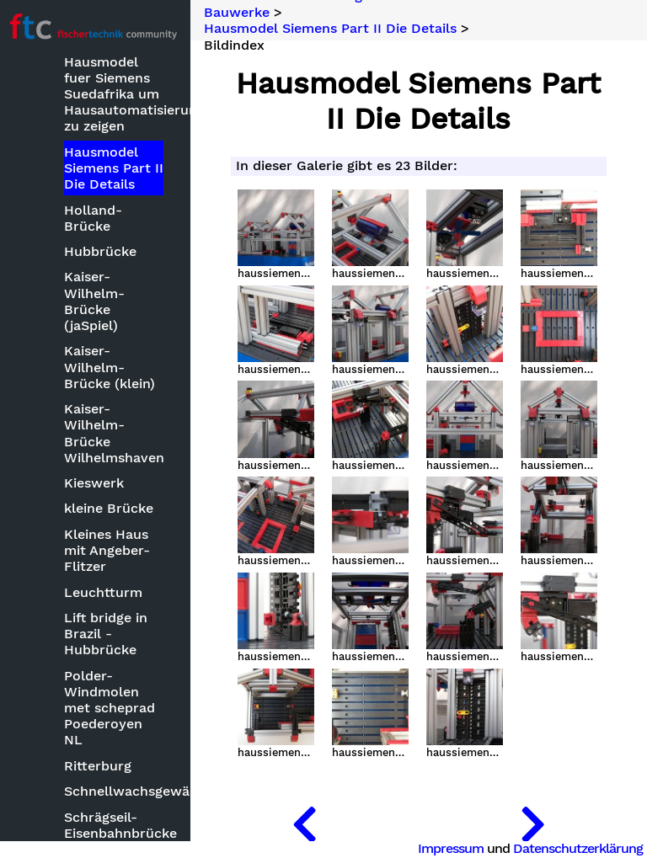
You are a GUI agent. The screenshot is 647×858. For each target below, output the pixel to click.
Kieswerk (97, 483)
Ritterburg (101, 766)
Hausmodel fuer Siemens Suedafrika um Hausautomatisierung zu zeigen (117, 94)
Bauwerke (240, 12)
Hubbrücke (103, 251)
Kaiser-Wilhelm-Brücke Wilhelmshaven (117, 433)
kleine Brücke (112, 508)
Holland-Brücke (96, 218)
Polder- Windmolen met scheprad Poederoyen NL (112, 708)
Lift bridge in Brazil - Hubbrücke (109, 634)
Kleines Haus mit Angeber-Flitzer (110, 550)
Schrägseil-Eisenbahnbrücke (117, 825)
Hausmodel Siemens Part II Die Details (117, 168)
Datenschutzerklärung (578, 848)
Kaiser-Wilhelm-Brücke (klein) (112, 367)
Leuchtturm (106, 592)
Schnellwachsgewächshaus (117, 791)
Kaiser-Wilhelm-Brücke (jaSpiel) (97, 301)
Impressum (451, 848)
